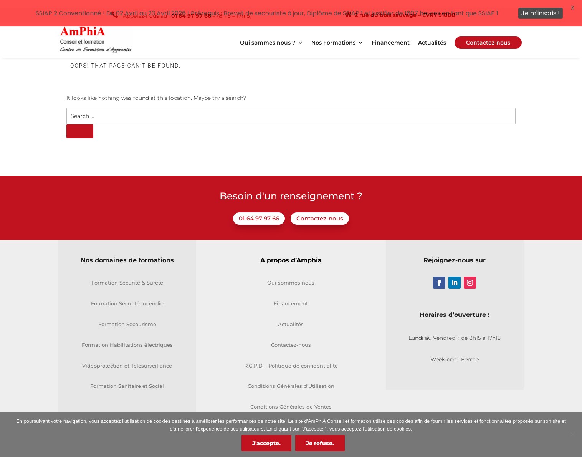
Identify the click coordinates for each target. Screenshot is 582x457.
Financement (391, 36)
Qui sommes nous (290, 275)
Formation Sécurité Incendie (127, 296)
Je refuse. (320, 443)
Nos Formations (333, 36)
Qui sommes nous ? (267, 36)
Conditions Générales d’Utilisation (291, 379)
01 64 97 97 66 (259, 211)
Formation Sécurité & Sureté (127, 275)
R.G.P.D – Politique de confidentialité (291, 358)
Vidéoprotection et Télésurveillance (127, 358)
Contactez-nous (319, 211)
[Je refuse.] (572, 434)
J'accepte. (266, 443)
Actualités (432, 36)
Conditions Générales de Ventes (291, 399)
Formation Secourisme (127, 316)
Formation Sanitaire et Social (127, 379)
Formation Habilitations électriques (127, 337)
